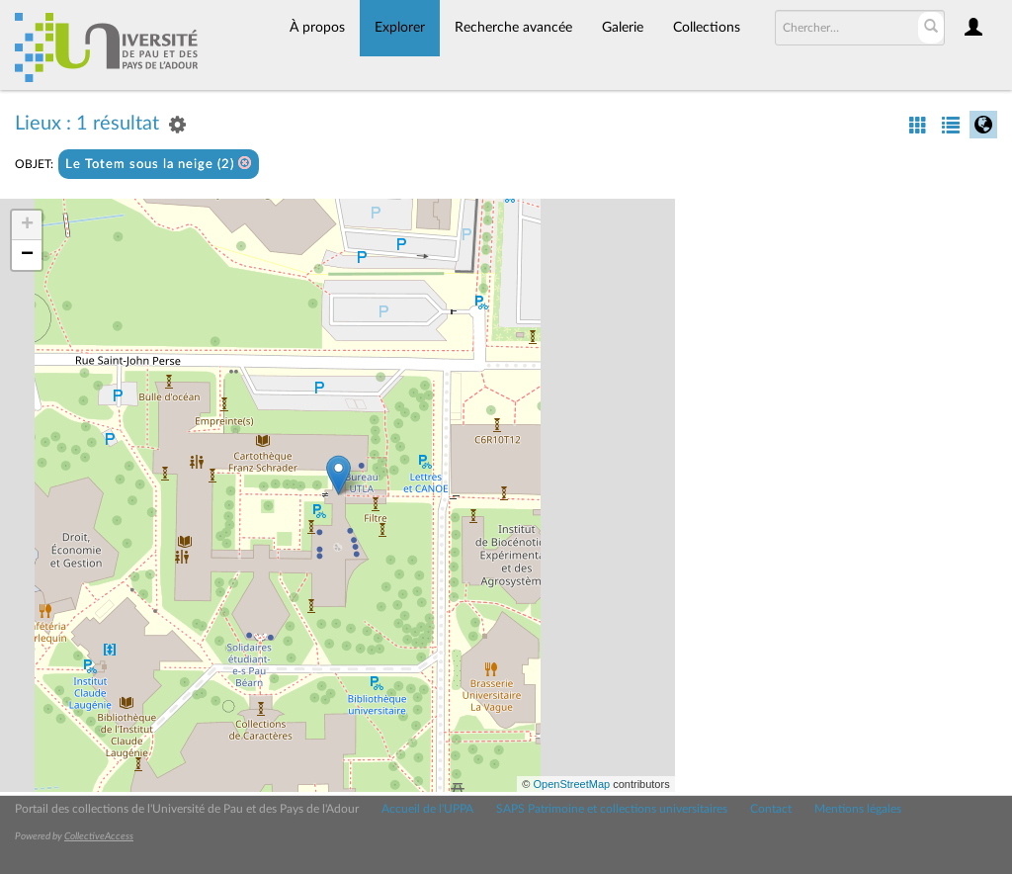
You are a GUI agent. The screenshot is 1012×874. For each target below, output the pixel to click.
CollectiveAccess (98, 836)
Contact (771, 809)
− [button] (27, 255)
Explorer (400, 28)
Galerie (622, 28)
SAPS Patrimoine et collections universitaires (611, 809)
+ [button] (27, 225)
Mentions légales (857, 809)
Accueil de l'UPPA (427, 809)
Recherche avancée (513, 28)
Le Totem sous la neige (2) (158, 163)
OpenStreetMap (571, 784)
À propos (317, 28)
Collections (706, 28)
